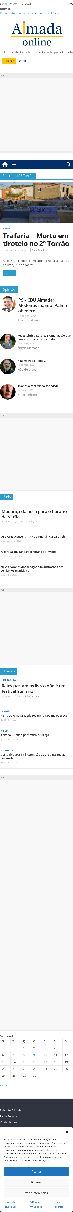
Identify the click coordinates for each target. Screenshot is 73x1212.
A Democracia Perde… (31, 361)
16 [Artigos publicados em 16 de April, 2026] (34, 1062)
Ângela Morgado (28, 348)
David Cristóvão (29, 320)
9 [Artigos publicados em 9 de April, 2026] (34, 1055)
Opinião (8, 289)
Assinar (9, 60)
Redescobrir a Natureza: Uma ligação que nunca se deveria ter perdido (44, 337)
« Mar (3, 1085)
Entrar (22, 60)
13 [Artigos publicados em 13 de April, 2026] (3, 1062)
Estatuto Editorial (11, 1110)
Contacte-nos (8, 1122)
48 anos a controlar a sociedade (38, 386)
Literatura (9, 680)
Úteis (6, 496)
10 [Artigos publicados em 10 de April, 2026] (45, 1055)
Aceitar (36, 1171)
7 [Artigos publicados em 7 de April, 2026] (13, 1055)
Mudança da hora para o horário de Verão (34, 514)
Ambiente (7, 750)
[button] (67, 1132)
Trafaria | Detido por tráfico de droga (25, 735)
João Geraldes (27, 369)
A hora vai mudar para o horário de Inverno (29, 552)
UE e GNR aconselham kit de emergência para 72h (33, 536)
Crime (6, 228)
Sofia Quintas (39, 250)
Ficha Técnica (9, 1116)
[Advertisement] (36, 114)
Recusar (36, 1182)
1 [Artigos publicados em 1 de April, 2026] (24, 1048)
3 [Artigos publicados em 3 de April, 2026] (44, 1048)
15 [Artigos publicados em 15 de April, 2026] (24, 1062)
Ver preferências (36, 1193)
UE (3, 505)
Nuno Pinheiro (27, 395)
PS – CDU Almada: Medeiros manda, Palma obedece (42, 305)
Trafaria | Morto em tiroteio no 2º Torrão (36, 239)
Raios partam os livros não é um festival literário (31, 13)
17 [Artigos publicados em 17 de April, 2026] (45, 1062)
